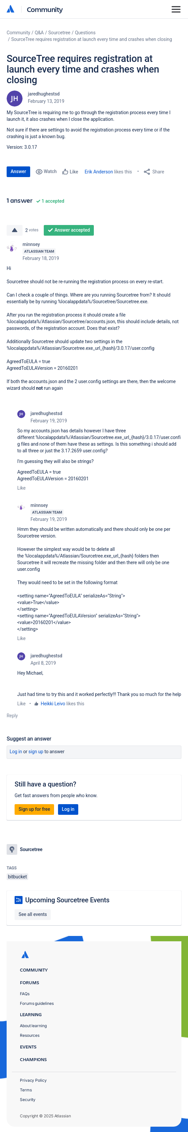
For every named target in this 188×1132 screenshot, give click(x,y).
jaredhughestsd (44, 94)
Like (21, 488)
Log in (16, 751)
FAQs (25, 993)
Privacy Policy (33, 1080)
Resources (29, 1035)
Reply (12, 715)
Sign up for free (34, 809)
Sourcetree (59, 32)
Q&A (39, 32)
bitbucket (17, 876)
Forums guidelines (37, 1003)
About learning (33, 1025)
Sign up (36, 751)
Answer (18, 171)
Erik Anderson (99, 171)
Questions (85, 32)
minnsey (31, 244)
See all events (33, 914)
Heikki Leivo (53, 703)
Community (45, 9)
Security (27, 1099)
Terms (26, 1089)
